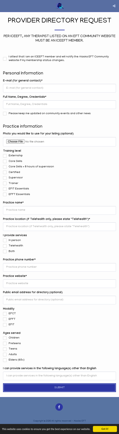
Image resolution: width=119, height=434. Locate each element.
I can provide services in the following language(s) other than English (49, 368)
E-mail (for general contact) (22, 81)
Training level (12, 151)
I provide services (15, 235)
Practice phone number (18, 260)
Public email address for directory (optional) (33, 292)
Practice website (14, 276)
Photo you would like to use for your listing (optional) (38, 134)
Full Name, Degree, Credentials (24, 97)
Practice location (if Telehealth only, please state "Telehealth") (46, 219)
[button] (4, 5)
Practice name (12, 203)
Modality (8, 309)
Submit (59, 387)
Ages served (11, 333)
